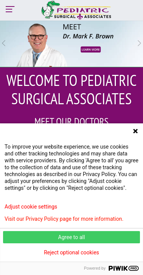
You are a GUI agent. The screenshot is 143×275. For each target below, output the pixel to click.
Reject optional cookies (71, 252)
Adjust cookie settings (31, 207)
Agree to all (71, 237)
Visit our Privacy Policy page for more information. (64, 219)
